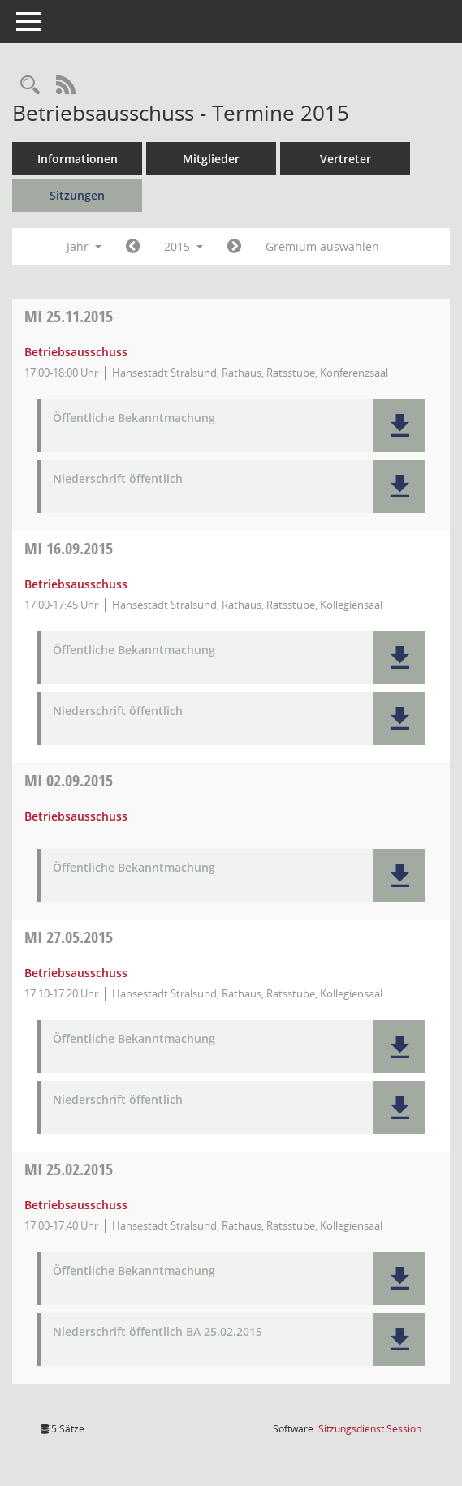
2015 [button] (183, 246)
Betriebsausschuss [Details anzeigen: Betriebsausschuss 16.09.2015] (75, 584)
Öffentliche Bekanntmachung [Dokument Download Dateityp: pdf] (134, 418)
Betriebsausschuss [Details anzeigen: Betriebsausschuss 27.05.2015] (75, 972)
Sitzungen (77, 195)
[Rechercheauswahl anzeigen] (30, 85)
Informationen (77, 158)
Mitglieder (211, 158)
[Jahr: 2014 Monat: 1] (133, 246)
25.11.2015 (68, 316)
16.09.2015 (68, 548)
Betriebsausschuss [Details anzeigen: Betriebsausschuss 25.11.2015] (75, 352)
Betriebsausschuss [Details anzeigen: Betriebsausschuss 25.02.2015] (75, 1204)
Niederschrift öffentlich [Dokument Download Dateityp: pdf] (118, 479)
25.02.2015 (68, 1169)
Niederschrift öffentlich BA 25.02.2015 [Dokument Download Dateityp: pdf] (157, 1332)
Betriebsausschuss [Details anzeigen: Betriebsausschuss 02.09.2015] (75, 816)
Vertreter (345, 158)
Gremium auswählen (322, 246)
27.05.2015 (68, 937)
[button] (399, 425)
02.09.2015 (68, 780)
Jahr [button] (84, 246)
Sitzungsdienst (369, 1429)
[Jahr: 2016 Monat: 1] (234, 246)
